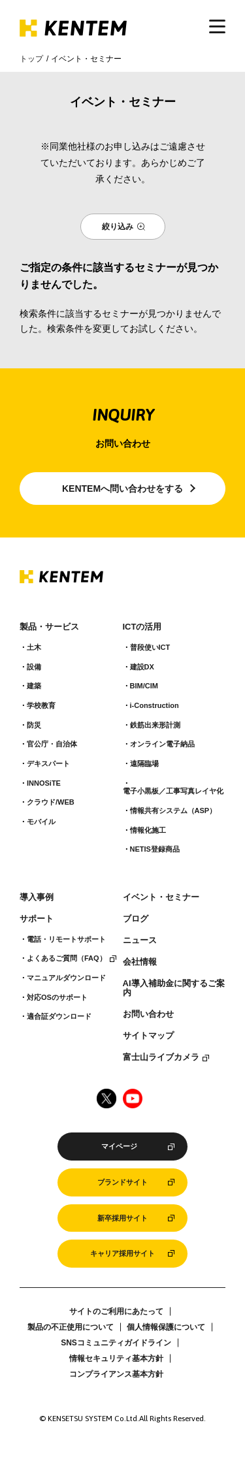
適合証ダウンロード (59, 1016)
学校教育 (41, 705)
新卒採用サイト (122, 1218)
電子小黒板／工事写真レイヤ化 (173, 791)
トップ (31, 58)
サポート (37, 918)
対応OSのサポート (57, 997)
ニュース (140, 940)
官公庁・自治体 (52, 744)
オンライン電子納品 (162, 744)
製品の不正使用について (70, 1327)
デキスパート (48, 763)
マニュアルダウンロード (66, 978)
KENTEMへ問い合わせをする (122, 488)
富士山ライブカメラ (161, 1057)
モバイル (41, 822)
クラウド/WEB (50, 802)
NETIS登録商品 (155, 849)
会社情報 (140, 962)
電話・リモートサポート (66, 939)
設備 (34, 667)
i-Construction (154, 705)
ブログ (135, 918)
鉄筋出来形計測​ (155, 725)
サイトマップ (148, 1035)
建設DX (142, 667)
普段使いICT (150, 647)
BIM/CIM (144, 686)
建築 (34, 686)
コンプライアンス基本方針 (116, 1374)
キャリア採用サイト (122, 1253)
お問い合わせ (148, 1014)
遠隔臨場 (144, 763)
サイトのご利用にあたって (116, 1311)
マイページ (119, 1146)
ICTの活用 (142, 627)
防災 (34, 725)
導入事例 (37, 897)
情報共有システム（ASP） (173, 810)
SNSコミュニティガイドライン (116, 1342)
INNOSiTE (44, 783)
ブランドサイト (122, 1182)
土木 (34, 647)
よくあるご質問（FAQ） (66, 958)
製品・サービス (49, 627)
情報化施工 (148, 830)
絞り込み (117, 226)
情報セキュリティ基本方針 (116, 1358)
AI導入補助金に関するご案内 (174, 988)
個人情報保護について (166, 1327)
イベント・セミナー (161, 897)
